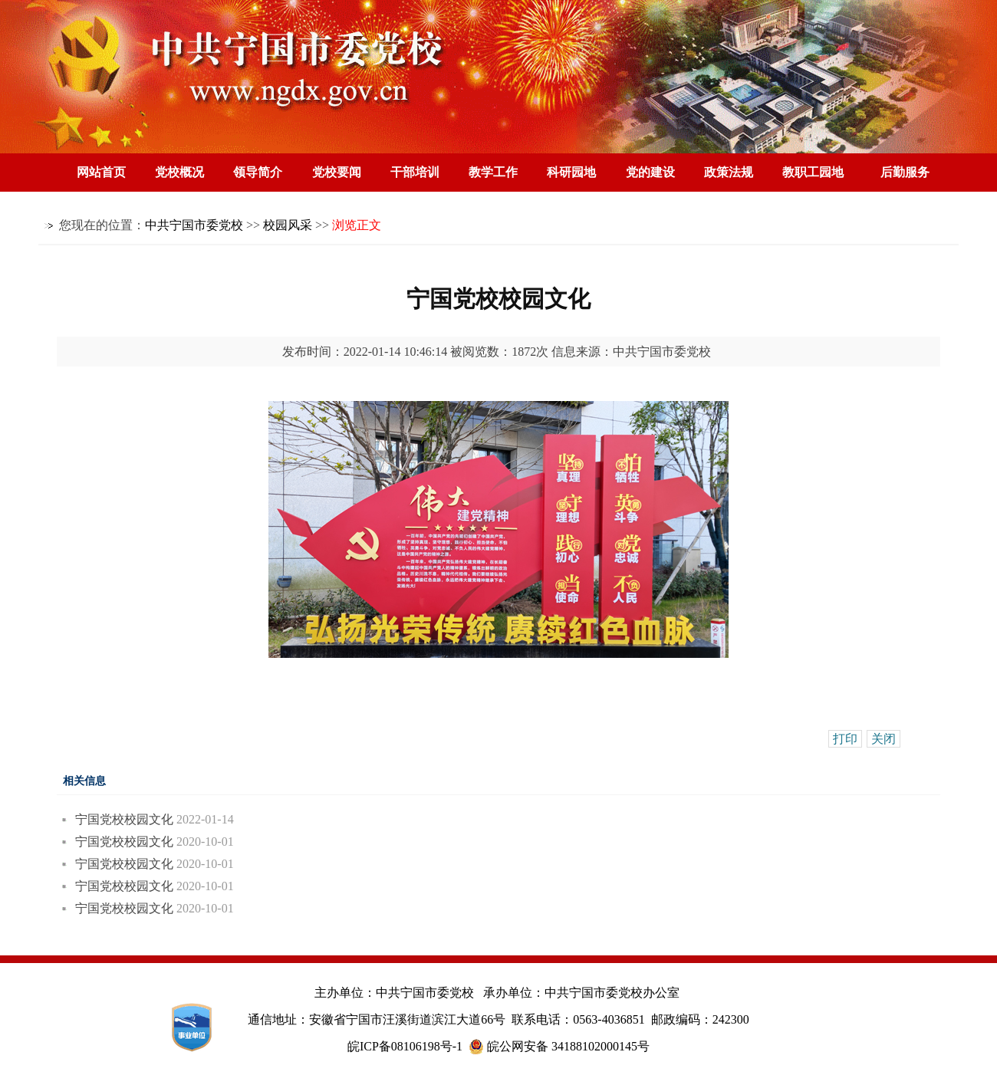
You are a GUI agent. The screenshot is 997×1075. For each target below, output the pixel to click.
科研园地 (571, 172)
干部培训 (414, 172)
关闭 (883, 738)
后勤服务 (905, 172)
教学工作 (493, 172)
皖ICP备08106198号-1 (404, 1046)
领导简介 (257, 172)
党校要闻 (336, 172)
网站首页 (101, 172)
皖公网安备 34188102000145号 (559, 1046)
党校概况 (179, 172)
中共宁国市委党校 (194, 225)
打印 (845, 738)
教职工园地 (813, 172)
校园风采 (287, 225)
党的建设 (650, 172)
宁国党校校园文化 (124, 819)
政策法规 (728, 172)
